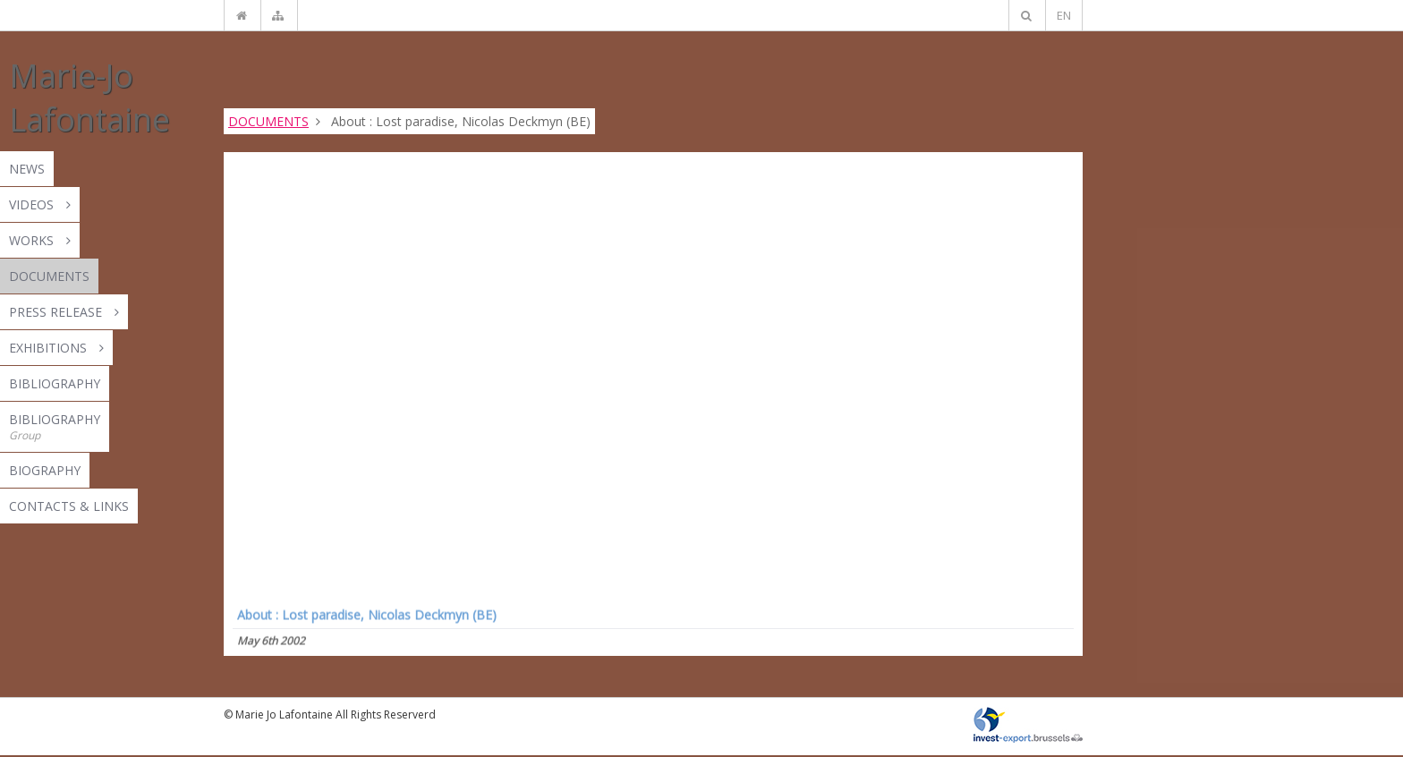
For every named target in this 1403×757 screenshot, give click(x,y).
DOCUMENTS (268, 121)
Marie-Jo (89, 97)
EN (1064, 15)
